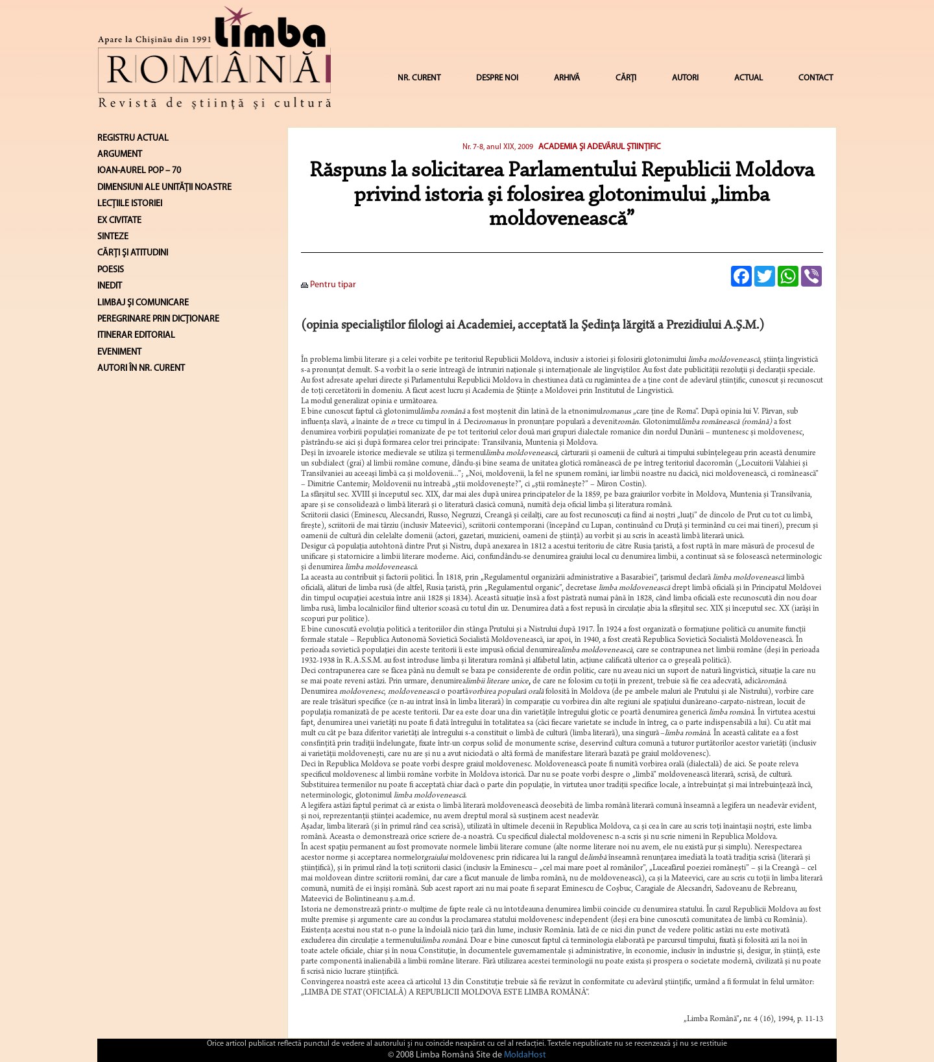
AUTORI (685, 78)
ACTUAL (748, 78)
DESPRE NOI (497, 78)
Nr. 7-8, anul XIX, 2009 (497, 147)
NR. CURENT (419, 78)
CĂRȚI (626, 78)
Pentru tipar (328, 285)
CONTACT (815, 78)
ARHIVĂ (567, 78)
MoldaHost (525, 1055)
